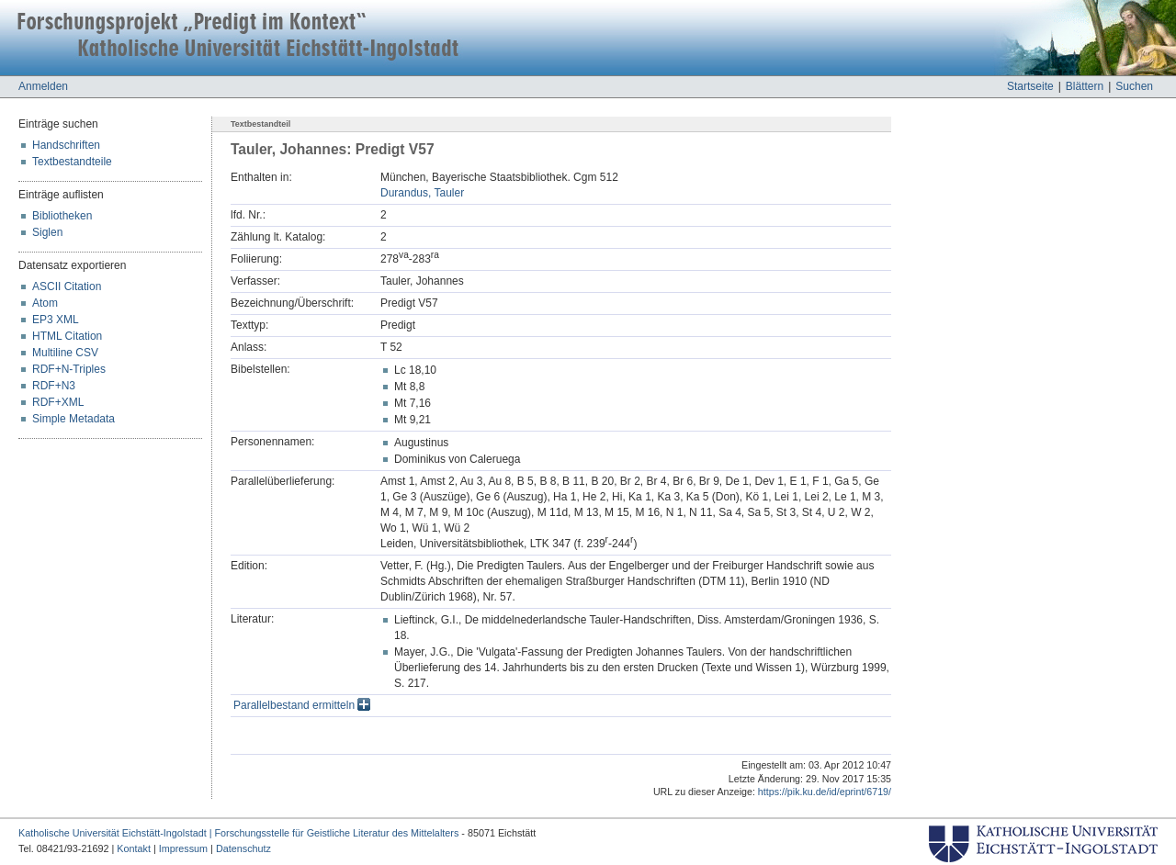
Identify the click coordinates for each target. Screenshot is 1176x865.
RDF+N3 (53, 385)
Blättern (1084, 86)
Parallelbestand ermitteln (301, 705)
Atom (45, 303)
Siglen (47, 232)
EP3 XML (55, 319)
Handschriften (66, 145)
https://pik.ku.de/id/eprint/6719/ (824, 791)
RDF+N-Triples (69, 369)
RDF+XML (58, 402)
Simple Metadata (73, 418)
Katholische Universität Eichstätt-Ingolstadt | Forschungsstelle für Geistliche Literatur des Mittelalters (238, 832)
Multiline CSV (65, 352)
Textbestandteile (72, 161)
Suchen (1134, 86)
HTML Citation (67, 336)
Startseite (1030, 86)
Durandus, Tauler (422, 192)
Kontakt (134, 848)
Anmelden (43, 86)
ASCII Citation (66, 286)
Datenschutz (243, 848)
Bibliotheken (62, 215)
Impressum (183, 848)
